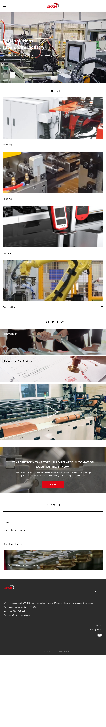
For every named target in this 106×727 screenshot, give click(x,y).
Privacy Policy (96, 640)
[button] (12, 75)
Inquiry (99, 636)
